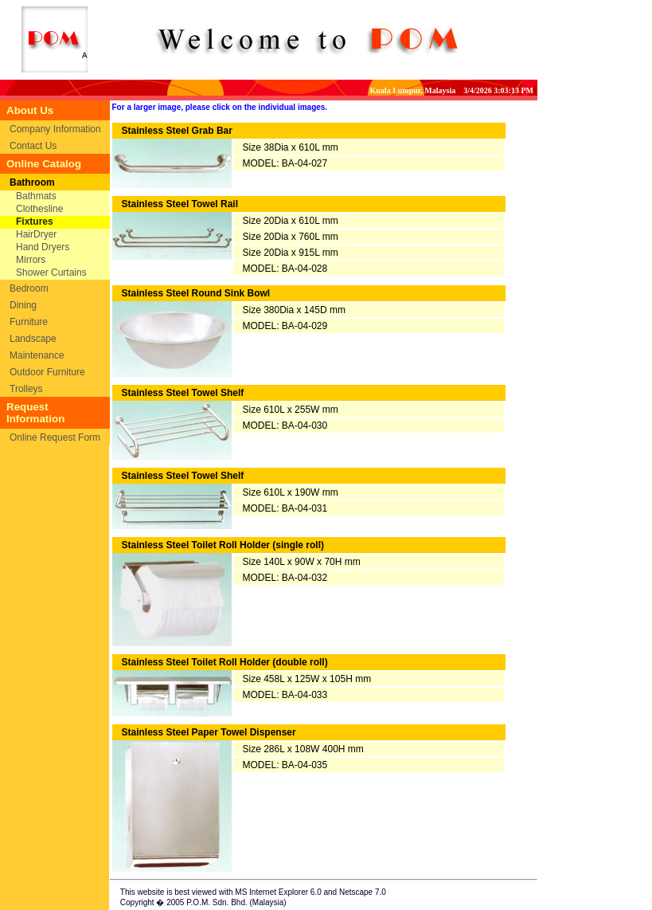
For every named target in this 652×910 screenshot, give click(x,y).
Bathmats (36, 196)
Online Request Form (55, 437)
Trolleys (26, 388)
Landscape (33, 338)
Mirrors (30, 259)
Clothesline (39, 208)
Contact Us (33, 145)
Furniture (29, 322)
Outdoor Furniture (47, 372)
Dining (23, 305)
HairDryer (36, 234)
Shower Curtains (51, 272)
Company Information (55, 129)
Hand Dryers (42, 247)
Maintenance (37, 355)
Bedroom (29, 288)
